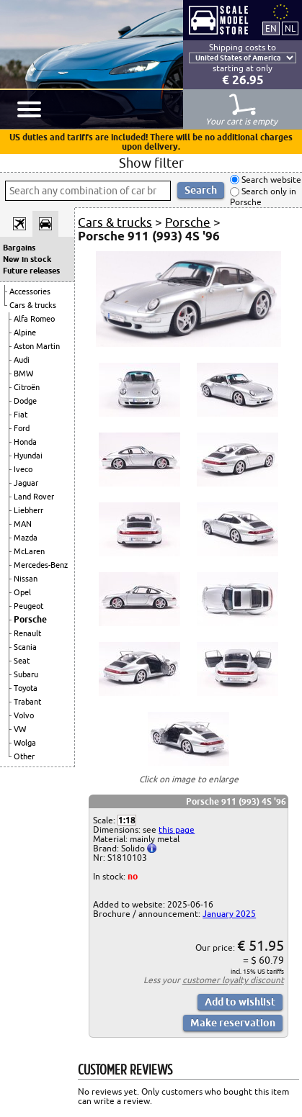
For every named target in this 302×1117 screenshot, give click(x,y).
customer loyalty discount (233, 980)
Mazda (25, 537)
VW (20, 729)
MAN (23, 524)
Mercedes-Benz (41, 565)
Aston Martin (37, 346)
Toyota (25, 688)
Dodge (25, 401)
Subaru (26, 674)
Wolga (25, 742)
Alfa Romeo (34, 319)
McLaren (29, 551)
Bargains (19, 247)
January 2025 (229, 913)
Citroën (27, 387)
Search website (270, 179)
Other (24, 756)
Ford (22, 428)
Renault (27, 633)
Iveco (23, 469)
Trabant (27, 701)
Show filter (151, 162)
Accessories (29, 291)
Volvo (24, 715)
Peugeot (28, 606)
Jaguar (26, 483)
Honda (25, 442)
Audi (22, 360)
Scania (25, 647)
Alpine (25, 332)
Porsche (30, 619)
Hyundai (28, 455)
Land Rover (34, 496)
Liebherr (28, 510)
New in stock (27, 259)
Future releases (31, 270)
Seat (22, 660)
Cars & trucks (32, 305)
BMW (23, 373)
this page (177, 829)
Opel (22, 592)
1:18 (127, 820)
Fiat (20, 414)
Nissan (25, 578)
